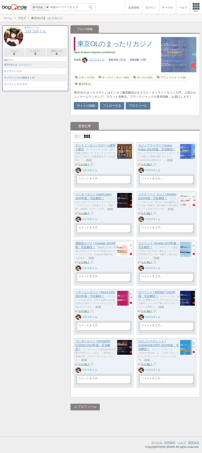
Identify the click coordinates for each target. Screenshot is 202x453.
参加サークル (56, 53)
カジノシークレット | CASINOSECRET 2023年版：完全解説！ (158, 345)
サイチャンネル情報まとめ (19, 77)
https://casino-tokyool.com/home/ (94, 52)
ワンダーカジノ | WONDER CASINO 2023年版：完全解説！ (92, 345)
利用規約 (169, 442)
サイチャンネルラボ (15, 84)
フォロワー (35, 53)
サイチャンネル (13, 71)
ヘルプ (182, 442)
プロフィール (138, 105)
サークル (156, 442)
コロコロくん (93, 59)
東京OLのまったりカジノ (115, 44)
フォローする (112, 105)
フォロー (14, 53)
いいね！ (84, 164)
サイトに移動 (86, 105)
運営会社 (193, 442)
